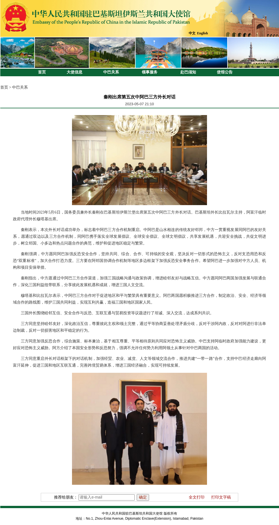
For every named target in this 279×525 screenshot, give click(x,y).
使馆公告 (225, 72)
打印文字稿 (221, 497)
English (202, 33)
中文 (192, 33)
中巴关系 (111, 72)
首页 (42, 72)
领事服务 (150, 72)
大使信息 (74, 72)
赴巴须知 (188, 72)
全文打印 (196, 497)
